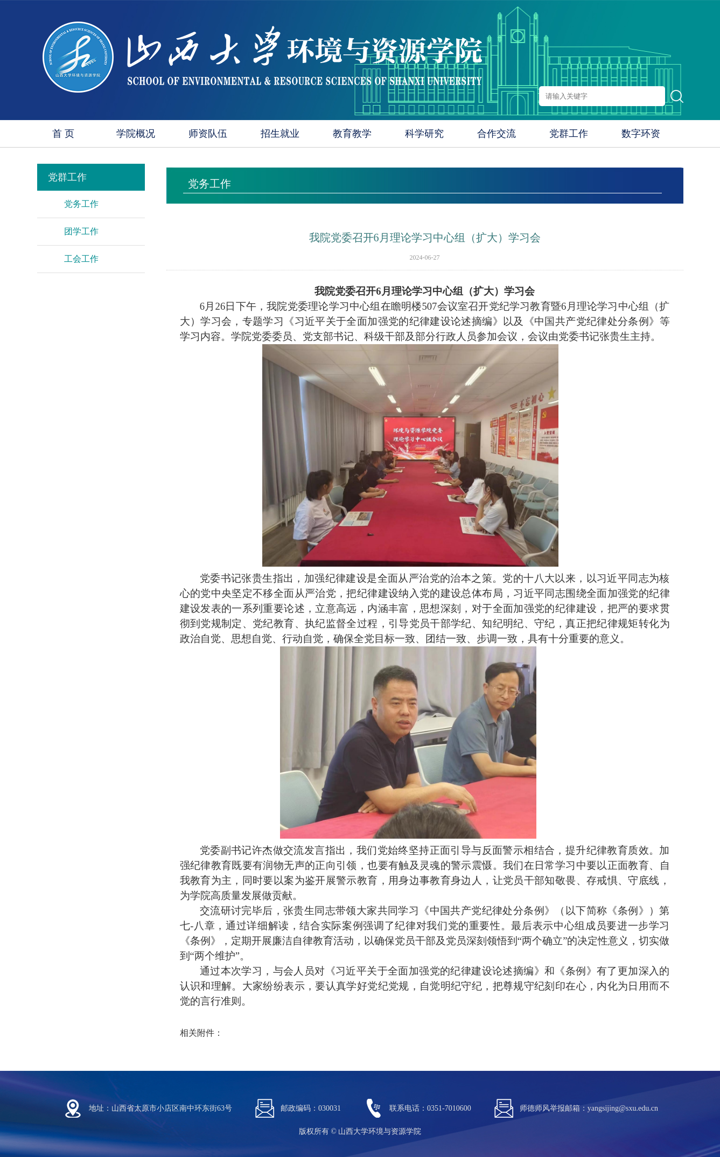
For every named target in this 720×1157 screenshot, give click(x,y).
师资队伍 (207, 133)
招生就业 (280, 133)
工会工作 (81, 258)
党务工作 (81, 203)
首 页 (63, 133)
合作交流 (496, 133)
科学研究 (424, 133)
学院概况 (135, 133)
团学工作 (81, 231)
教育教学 (352, 133)
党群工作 (568, 133)
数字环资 (640, 133)
